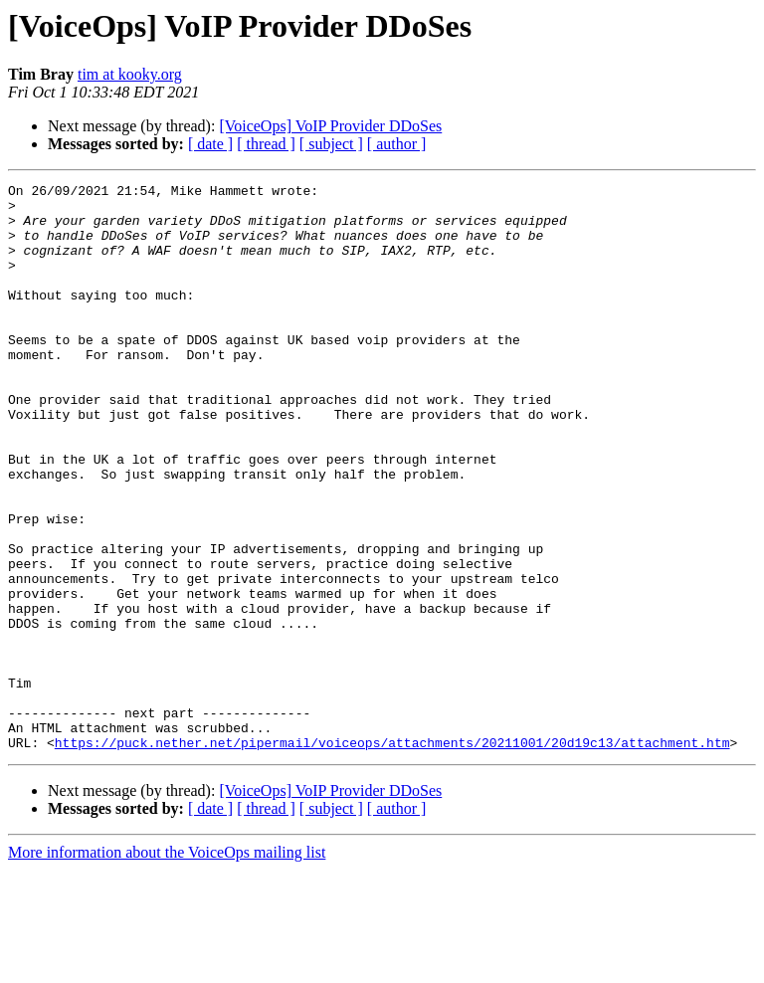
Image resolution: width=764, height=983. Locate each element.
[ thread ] (266, 143)
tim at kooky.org (130, 74)
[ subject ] (331, 143)
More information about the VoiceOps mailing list (166, 965)
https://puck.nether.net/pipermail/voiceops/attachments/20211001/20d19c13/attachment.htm (392, 856)
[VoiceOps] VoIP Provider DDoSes (330, 125)
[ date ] (210, 143)
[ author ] (397, 143)
